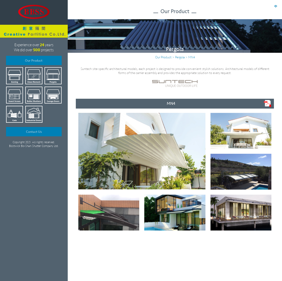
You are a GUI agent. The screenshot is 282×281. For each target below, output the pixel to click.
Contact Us (34, 132)
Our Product (33, 61)
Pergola (180, 57)
